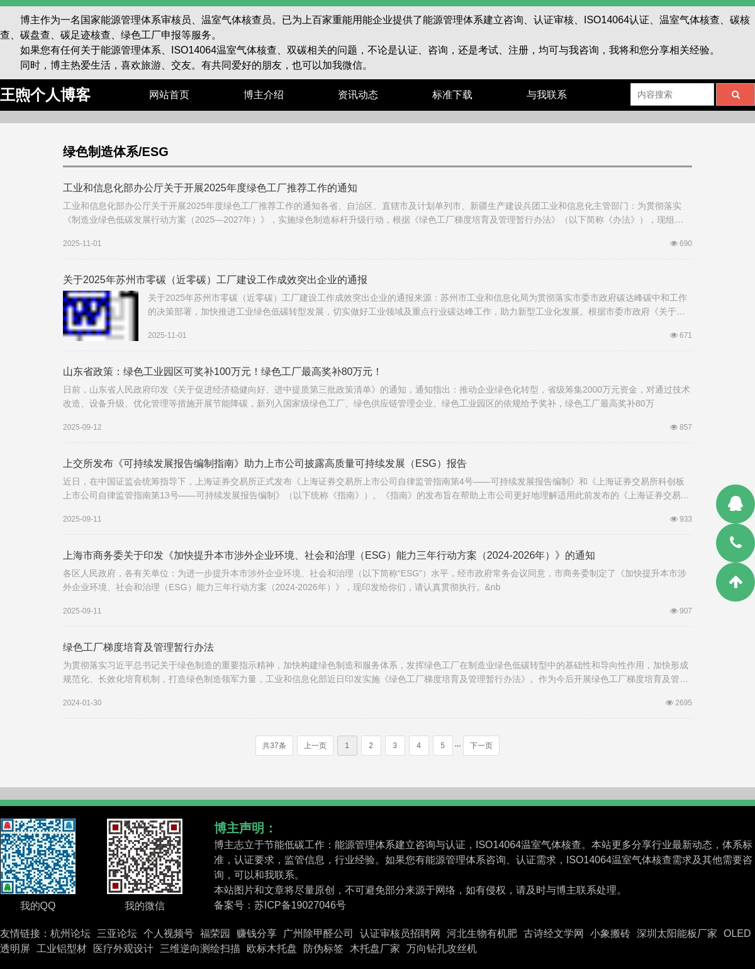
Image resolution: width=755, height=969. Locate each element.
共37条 (274, 745)
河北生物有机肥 (482, 933)
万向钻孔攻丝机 (441, 948)
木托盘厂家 (375, 948)
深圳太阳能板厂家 (677, 933)
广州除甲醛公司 (318, 933)
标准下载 (452, 94)
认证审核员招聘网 (400, 933)
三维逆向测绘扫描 (200, 948)
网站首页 (169, 94)
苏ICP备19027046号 (300, 905)
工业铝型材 (61, 948)
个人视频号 (168, 933)
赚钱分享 (257, 933)
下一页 (481, 745)
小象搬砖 (610, 933)
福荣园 (215, 933)
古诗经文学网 (553, 933)
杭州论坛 (70, 933)
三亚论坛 (117, 933)
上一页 (315, 745)
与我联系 (547, 94)
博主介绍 (263, 94)
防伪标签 (323, 948)
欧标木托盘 (272, 948)
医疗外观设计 (123, 948)
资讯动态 (358, 94)
